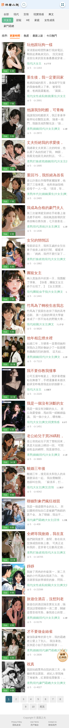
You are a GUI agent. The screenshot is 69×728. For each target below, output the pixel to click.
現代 (16, 14)
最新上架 (38, 35)
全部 (6, 14)
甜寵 (18, 20)
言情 (26, 14)
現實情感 (38, 14)
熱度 (26, 35)
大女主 (7, 20)
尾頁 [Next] (42, 706)
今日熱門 (52, 35)
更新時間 (15, 35)
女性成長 (49, 20)
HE (28, 20)
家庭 (37, 20)
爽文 (51, 14)
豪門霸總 (9, 26)
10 (33, 706)
